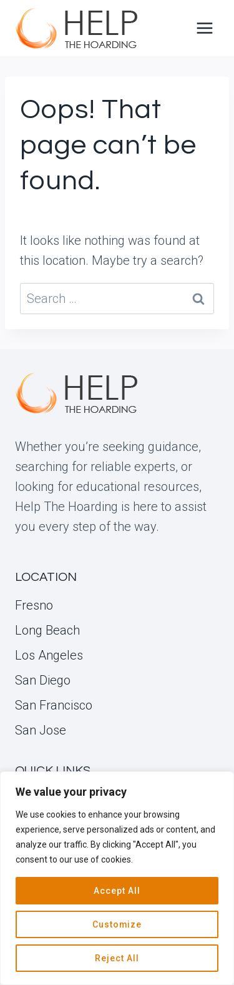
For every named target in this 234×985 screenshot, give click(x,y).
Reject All (117, 958)
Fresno (34, 605)
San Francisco (53, 705)
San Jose (40, 730)
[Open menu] (204, 28)
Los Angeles (49, 655)
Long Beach (47, 630)
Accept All (117, 891)
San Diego (43, 680)
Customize (117, 924)
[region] (117, 878)
